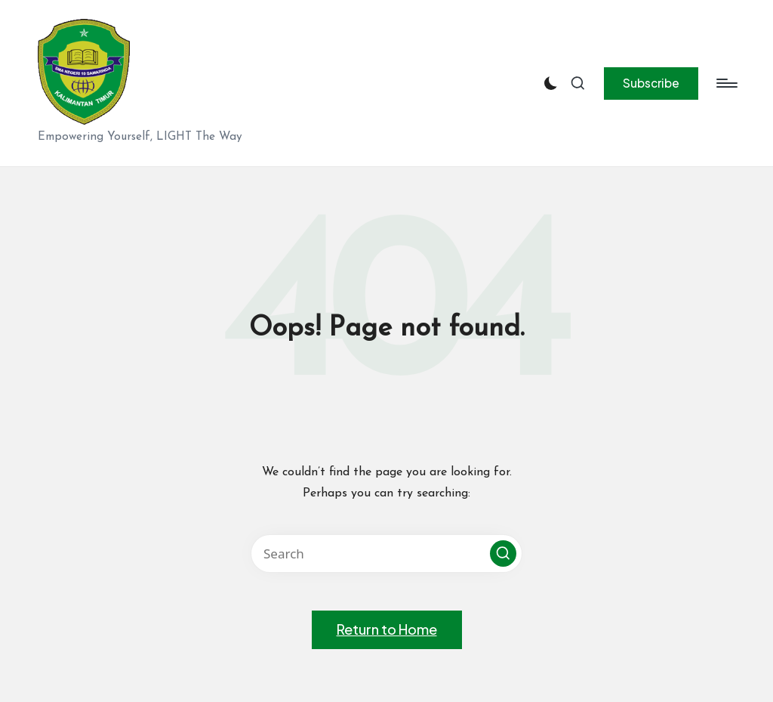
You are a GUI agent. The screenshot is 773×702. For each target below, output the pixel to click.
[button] (651, 83)
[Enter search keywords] (386, 553)
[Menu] (725, 83)
